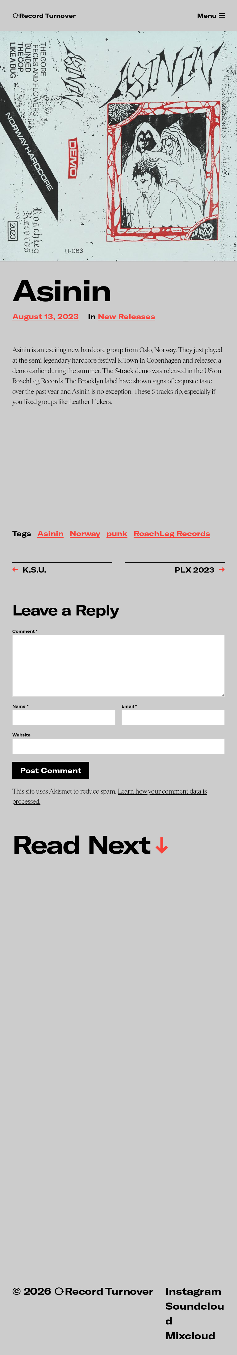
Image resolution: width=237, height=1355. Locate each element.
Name (20, 706)
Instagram (193, 1291)
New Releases (126, 317)
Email (129, 706)
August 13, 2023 (45, 317)
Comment (24, 631)
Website (21, 734)
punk (116, 534)
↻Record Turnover (44, 15)
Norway (85, 534)
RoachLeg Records (172, 534)
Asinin (50, 534)
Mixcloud (190, 1335)
